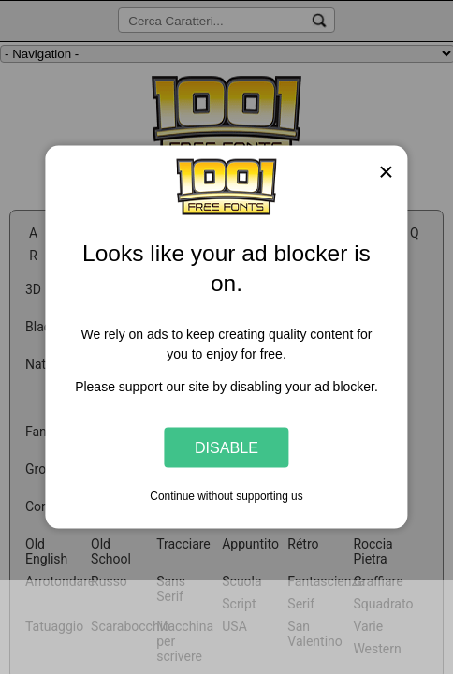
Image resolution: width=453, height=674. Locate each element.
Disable (226, 446)
